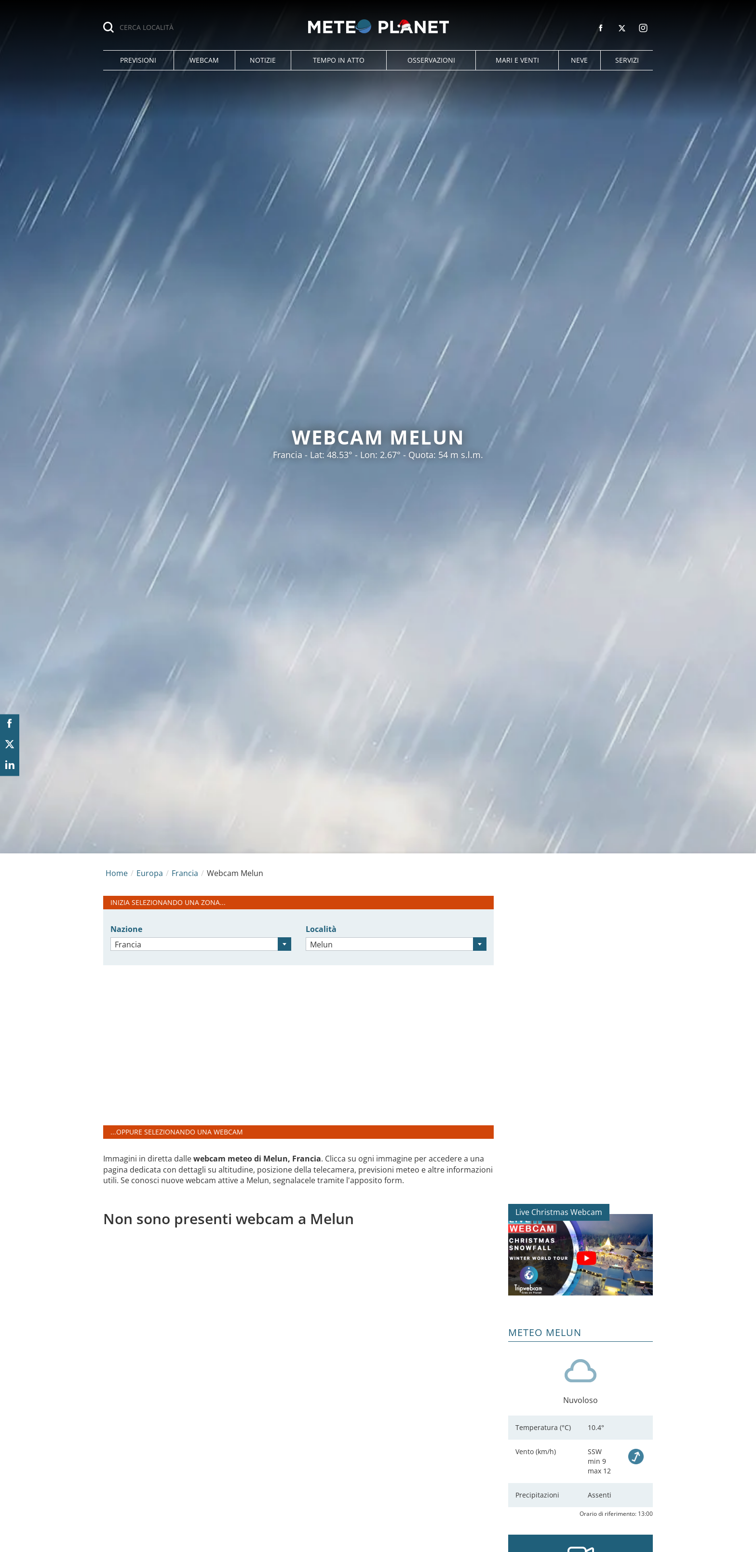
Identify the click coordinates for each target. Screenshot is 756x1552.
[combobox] (200, 944)
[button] (138, 60)
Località (321, 929)
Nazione (126, 929)
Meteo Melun (544, 1332)
